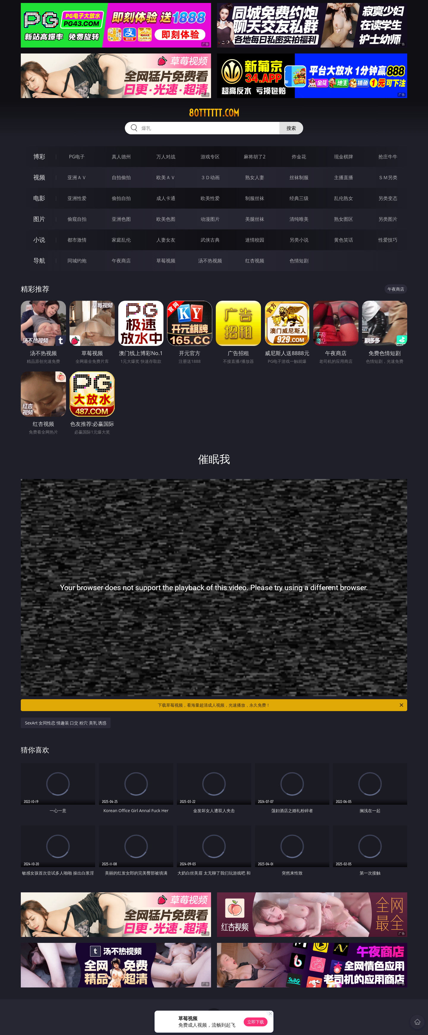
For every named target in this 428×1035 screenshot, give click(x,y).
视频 (39, 177)
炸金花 (299, 156)
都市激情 (76, 240)
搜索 (291, 128)
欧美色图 (165, 219)
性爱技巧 (387, 240)
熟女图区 (343, 219)
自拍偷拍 (121, 177)
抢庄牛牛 (387, 156)
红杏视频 (254, 260)
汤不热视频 (210, 260)
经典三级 (299, 198)
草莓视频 (165, 260)
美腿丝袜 (254, 219)
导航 (39, 260)
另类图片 (387, 219)
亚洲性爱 (76, 198)
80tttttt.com (214, 113)
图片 (39, 219)
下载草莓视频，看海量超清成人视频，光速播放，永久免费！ (281, 705)
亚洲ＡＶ (76, 177)
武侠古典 (210, 240)
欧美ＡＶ (165, 177)
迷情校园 (254, 240)
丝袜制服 (299, 177)
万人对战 (165, 156)
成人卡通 (165, 198)
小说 (39, 240)
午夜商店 (121, 260)
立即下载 (255, 1022)
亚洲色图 (121, 219)
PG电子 (77, 156)
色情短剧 (299, 260)
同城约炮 (76, 260)
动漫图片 (210, 219)
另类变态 (387, 198)
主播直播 (343, 177)
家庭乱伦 (121, 240)
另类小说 (299, 240)
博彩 (39, 156)
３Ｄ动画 (210, 177)
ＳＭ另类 (387, 177)
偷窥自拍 (76, 219)
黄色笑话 (343, 240)
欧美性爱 (210, 198)
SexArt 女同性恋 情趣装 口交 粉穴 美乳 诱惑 (65, 723)
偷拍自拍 (121, 198)
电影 (39, 198)
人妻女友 (165, 240)
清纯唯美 (299, 219)
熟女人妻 (254, 177)
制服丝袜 (254, 198)
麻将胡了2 (254, 156)
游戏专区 (210, 156)
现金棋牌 (343, 156)
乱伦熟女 (343, 198)
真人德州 (121, 156)
